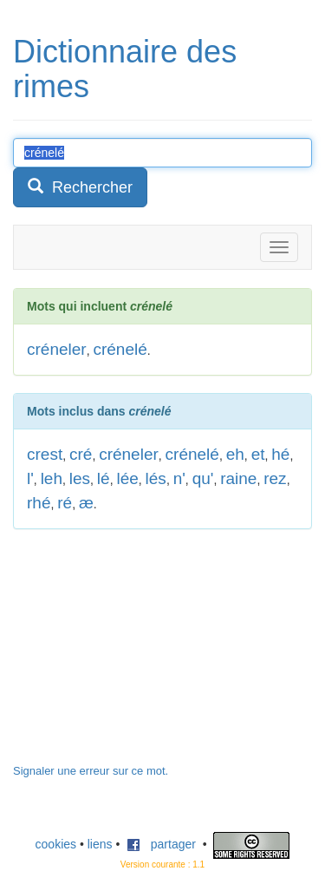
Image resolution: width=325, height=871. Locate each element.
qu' (203, 478)
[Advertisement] (143, 655)
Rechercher (80, 187)
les (79, 478)
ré (64, 503)
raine (238, 478)
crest (44, 454)
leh (51, 478)
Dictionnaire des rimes (125, 69)
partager (161, 844)
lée (127, 478)
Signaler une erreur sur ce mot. (90, 770)
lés (156, 478)
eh (235, 454)
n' (179, 478)
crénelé (119, 349)
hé (280, 454)
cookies (56, 844)
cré (80, 454)
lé (103, 478)
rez (274, 478)
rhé (38, 503)
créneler (57, 349)
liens (100, 844)
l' (30, 478)
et (258, 454)
